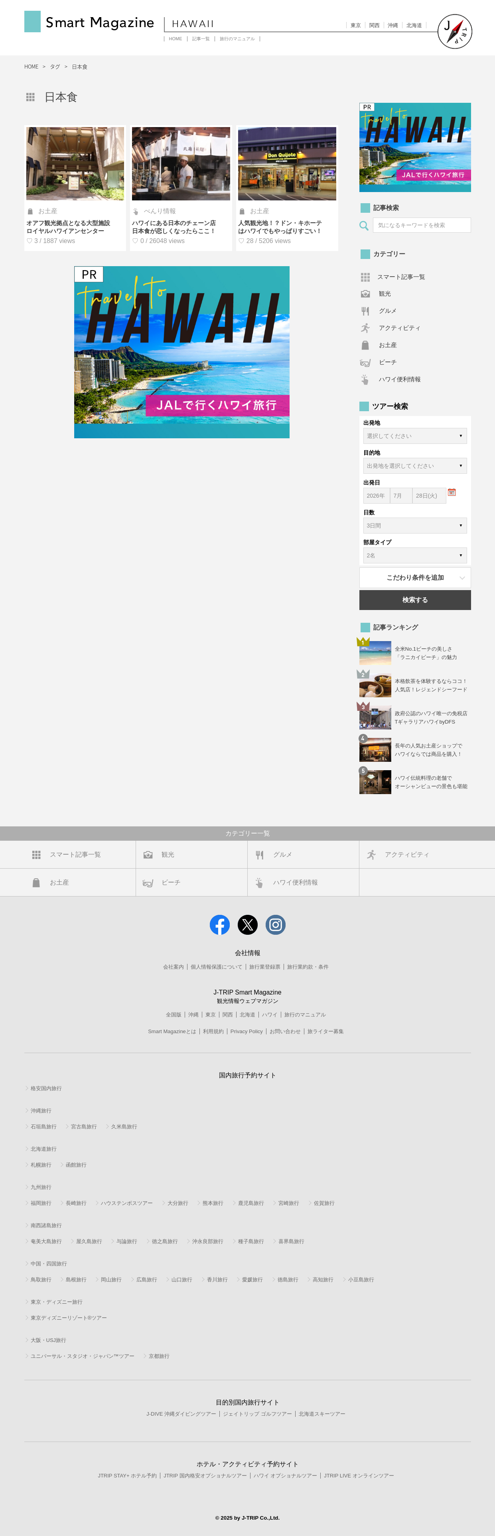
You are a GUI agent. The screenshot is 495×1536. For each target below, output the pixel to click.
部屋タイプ (377, 542)
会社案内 (173, 967)
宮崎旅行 (288, 1203)
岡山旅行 (111, 1280)
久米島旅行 (124, 1127)
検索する (415, 599)
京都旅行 (159, 1356)
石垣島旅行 (44, 1127)
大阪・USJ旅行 (49, 1340)
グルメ (388, 310)
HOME (175, 38)
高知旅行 (323, 1280)
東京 (356, 25)
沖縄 (393, 25)
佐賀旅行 (324, 1203)
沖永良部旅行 (207, 1241)
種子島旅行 (251, 1241)
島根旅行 (76, 1280)
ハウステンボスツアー (127, 1203)
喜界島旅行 (291, 1241)
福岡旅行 (41, 1203)
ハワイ (270, 1015)
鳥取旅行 (41, 1280)
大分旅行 (178, 1203)
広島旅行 (146, 1280)
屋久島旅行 (89, 1241)
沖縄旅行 (41, 1111)
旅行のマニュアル (237, 38)
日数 (369, 512)
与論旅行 (126, 1241)
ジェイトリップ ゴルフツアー (257, 1414)
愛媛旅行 (252, 1280)
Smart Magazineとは (172, 1031)
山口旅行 (182, 1280)
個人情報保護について (217, 967)
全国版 (173, 1015)
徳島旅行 (288, 1280)
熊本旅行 (213, 1203)
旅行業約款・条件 (308, 967)
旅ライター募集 (326, 1031)
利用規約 (213, 1031)
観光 (385, 293)
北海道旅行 (44, 1149)
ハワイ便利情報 (400, 379)
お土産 (388, 344)
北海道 (414, 25)
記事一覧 (201, 38)
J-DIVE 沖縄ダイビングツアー (181, 1414)
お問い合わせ (285, 1031)
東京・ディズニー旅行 (57, 1302)
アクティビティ (400, 327)
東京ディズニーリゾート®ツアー (69, 1318)
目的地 (371, 452)
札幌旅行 (41, 1165)
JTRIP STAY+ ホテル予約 (127, 1476)
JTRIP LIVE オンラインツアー (359, 1476)
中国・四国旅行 (49, 1264)
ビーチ (388, 362)
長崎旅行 (76, 1203)
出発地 (371, 423)
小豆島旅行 (361, 1280)
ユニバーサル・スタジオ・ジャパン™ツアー (82, 1356)
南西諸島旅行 (46, 1225)
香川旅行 (217, 1280)
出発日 (371, 482)
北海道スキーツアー (322, 1414)
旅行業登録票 (264, 967)
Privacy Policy (247, 1031)
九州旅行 (41, 1187)
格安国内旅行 (46, 1088)
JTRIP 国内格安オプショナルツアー (205, 1476)
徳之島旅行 (165, 1241)
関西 (374, 25)
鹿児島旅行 (251, 1203)
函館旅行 (76, 1165)
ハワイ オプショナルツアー (286, 1476)
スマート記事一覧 (401, 276)
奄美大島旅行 (46, 1241)
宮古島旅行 (84, 1127)
